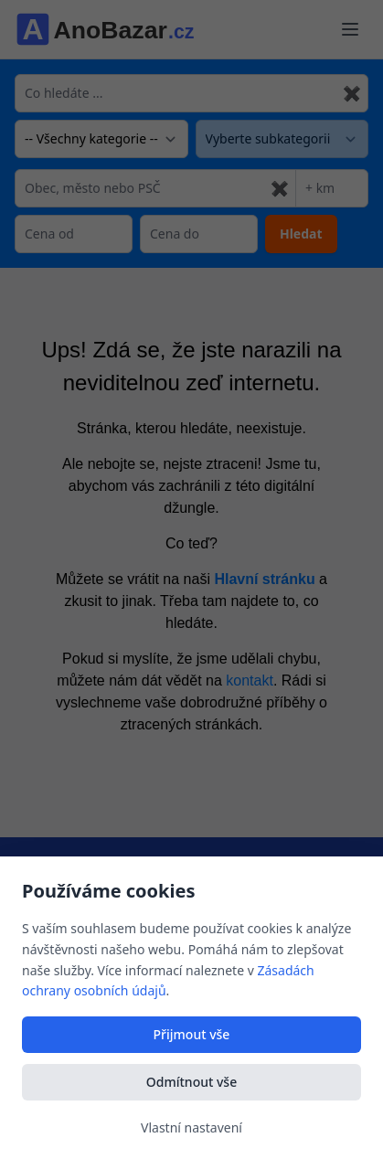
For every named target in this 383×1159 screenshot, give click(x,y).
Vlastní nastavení (191, 1127)
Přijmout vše (192, 1034)
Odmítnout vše (191, 1081)
